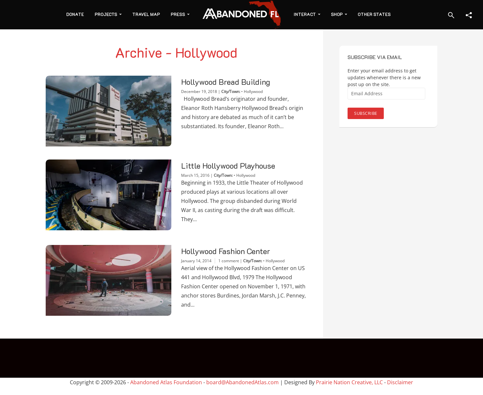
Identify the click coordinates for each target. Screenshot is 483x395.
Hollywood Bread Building (225, 82)
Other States (374, 14)
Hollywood (253, 91)
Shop (337, 14)
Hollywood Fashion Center (225, 251)
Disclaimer (400, 382)
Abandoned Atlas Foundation (166, 382)
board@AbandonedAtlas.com (242, 382)
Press (178, 14)
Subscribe (365, 113)
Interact (305, 14)
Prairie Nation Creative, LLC (350, 382)
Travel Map (146, 14)
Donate (75, 14)
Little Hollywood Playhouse (228, 166)
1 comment (228, 261)
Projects (106, 14)
